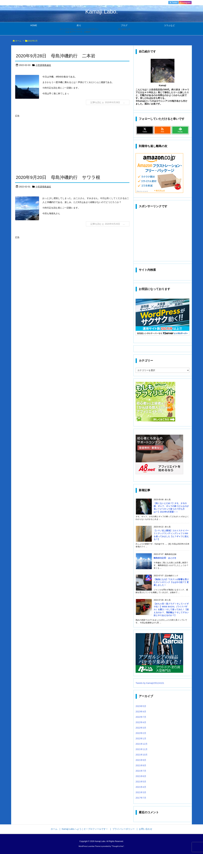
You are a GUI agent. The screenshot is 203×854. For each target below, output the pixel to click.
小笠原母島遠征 (43, 65)
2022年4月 (141, 722)
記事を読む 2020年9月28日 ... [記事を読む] (108, 102)
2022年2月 (141, 733)
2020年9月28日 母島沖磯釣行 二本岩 (55, 55)
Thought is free (117, 846)
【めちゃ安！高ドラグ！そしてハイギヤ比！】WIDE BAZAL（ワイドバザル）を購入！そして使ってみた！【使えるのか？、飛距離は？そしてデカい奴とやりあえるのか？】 (171, 609)
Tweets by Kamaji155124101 (150, 683)
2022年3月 (141, 727)
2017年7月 (141, 797)
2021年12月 (141, 744)
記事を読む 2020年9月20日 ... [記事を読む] (108, 224)
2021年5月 (141, 781)
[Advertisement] (41, 140)
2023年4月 (141, 711)
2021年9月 (141, 760)
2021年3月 (141, 792)
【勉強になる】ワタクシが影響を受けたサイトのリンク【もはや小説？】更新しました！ (171, 582)
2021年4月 (141, 787)
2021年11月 (141, 749)
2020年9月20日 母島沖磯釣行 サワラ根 (58, 177)
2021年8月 (141, 765)
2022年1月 (141, 738)
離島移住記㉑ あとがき (165, 558)
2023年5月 (141, 706)
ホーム (18, 41)
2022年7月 (141, 717)
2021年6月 (141, 776)
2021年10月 (141, 754)
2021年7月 (141, 771)
